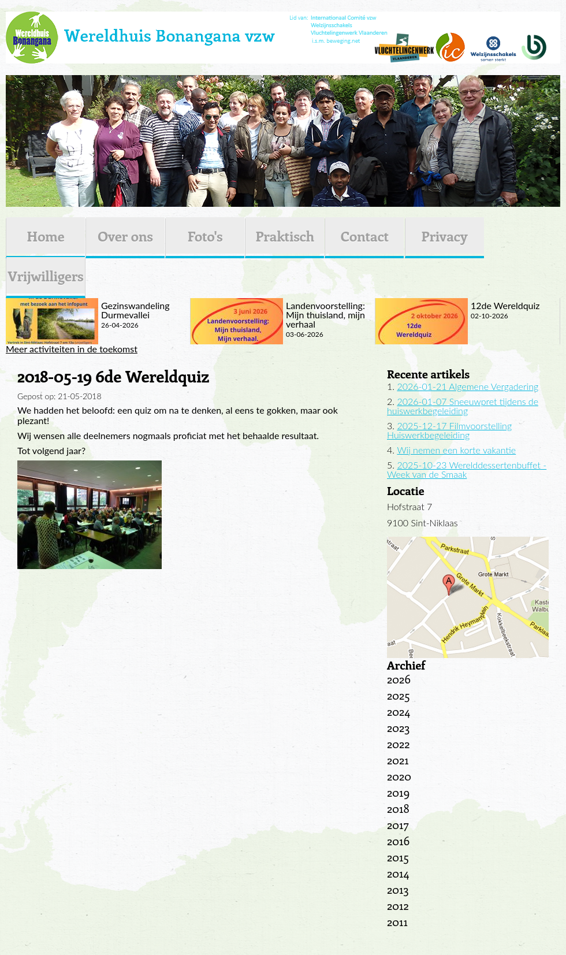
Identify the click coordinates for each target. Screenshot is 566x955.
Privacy (445, 235)
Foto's (205, 235)
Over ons (125, 235)
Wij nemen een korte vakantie (456, 449)
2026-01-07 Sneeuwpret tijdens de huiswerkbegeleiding (462, 406)
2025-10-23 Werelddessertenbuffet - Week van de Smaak (466, 469)
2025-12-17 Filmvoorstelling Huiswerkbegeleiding (449, 430)
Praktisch (284, 235)
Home (45, 235)
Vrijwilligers (45, 275)
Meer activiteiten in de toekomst (71, 349)
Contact (365, 235)
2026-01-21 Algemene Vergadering (467, 386)
